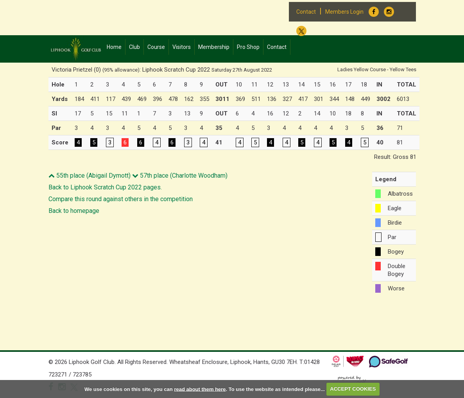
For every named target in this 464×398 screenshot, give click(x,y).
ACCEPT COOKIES (353, 389)
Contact (306, 12)
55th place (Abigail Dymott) (89, 175)
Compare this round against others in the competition (120, 199)
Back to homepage (73, 210)
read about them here (200, 389)
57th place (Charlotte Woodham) (180, 175)
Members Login (344, 12)
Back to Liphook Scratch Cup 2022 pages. (105, 187)
